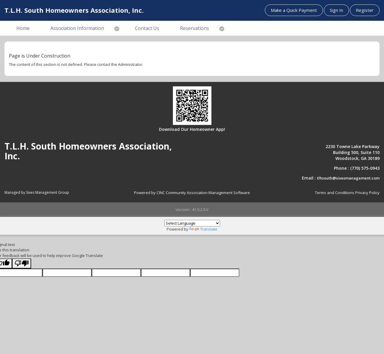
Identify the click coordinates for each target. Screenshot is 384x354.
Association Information (77, 28)
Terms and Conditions (334, 192)
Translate (203, 229)
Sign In (336, 10)
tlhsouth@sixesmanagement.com (348, 178)
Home (23, 28)
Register (365, 10)
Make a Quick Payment (294, 10)
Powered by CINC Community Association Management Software (192, 192)
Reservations (194, 28)
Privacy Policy (367, 192)
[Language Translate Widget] (192, 223)
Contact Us (147, 28)
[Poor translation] (21, 263)
